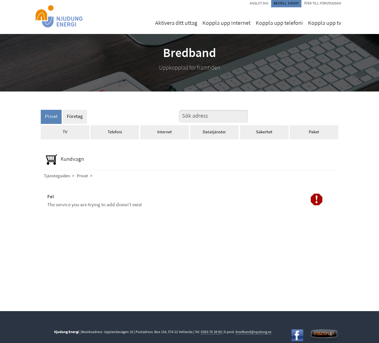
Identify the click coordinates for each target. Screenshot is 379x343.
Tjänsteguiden (57, 176)
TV (65, 132)
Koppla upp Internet (226, 23)
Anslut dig (259, 3)
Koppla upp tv (324, 23)
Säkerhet (264, 132)
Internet (164, 132)
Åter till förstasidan (322, 3)
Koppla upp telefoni (279, 23)
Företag (75, 116)
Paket (314, 132)
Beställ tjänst (286, 3)
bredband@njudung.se (253, 332)
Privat (51, 116)
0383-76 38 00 (211, 332)
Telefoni (115, 132)
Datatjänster (214, 132)
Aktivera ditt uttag (176, 23)
